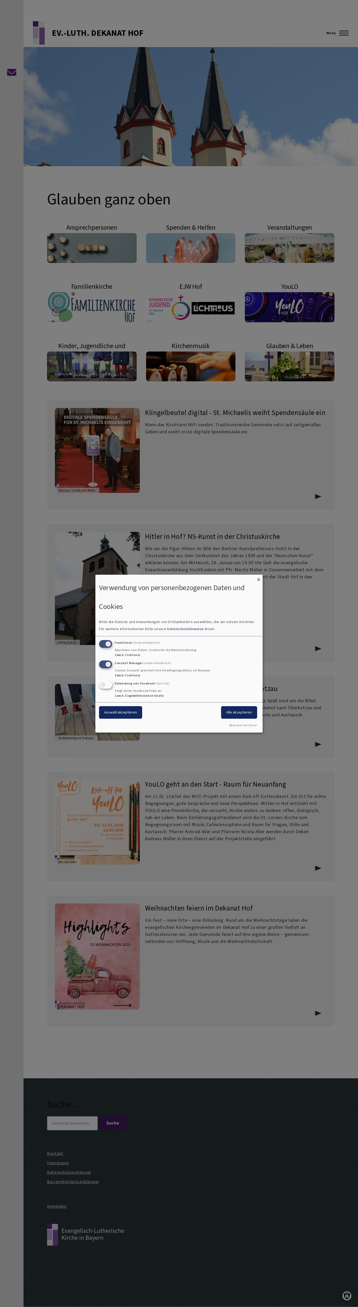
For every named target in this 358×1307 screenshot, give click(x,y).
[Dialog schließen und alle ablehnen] (259, 577)
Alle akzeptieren (239, 712)
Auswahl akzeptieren (120, 712)
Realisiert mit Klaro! (243, 725)
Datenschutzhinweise (185, 628)
